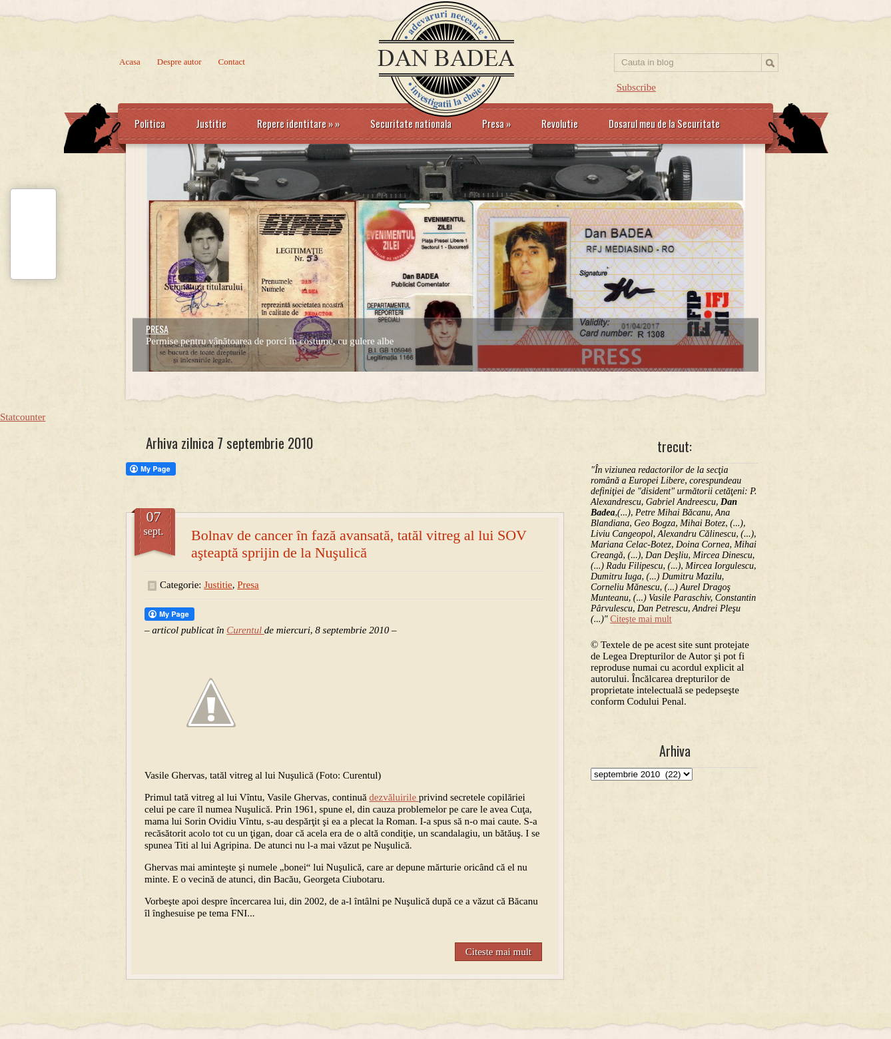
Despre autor (179, 62)
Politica (150, 123)
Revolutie (559, 123)
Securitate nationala (410, 123)
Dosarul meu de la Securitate (664, 123)
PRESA (157, 329)
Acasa (130, 62)
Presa (496, 123)
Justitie (211, 123)
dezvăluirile (394, 797)
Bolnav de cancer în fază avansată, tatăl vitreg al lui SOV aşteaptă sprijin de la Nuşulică (359, 544)
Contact (231, 62)
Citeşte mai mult (641, 619)
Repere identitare (298, 123)
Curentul (245, 630)
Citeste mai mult (498, 951)
